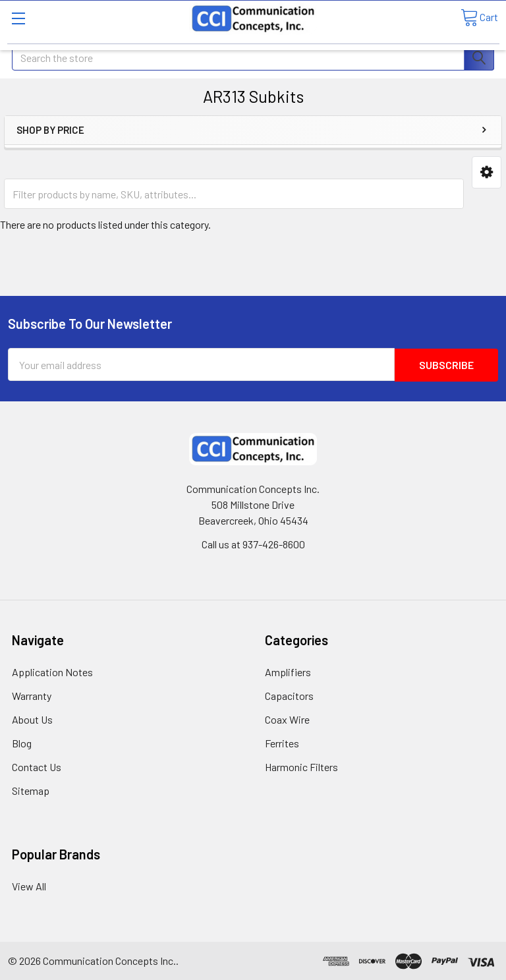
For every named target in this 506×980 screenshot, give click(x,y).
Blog (22, 742)
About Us (32, 718)
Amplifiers (288, 671)
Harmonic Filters (301, 766)
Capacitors (289, 695)
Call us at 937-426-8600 (253, 543)
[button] (486, 172)
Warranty (31, 695)
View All (29, 885)
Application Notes (52, 671)
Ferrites (282, 742)
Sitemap (30, 790)
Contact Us (36, 766)
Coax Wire (287, 718)
